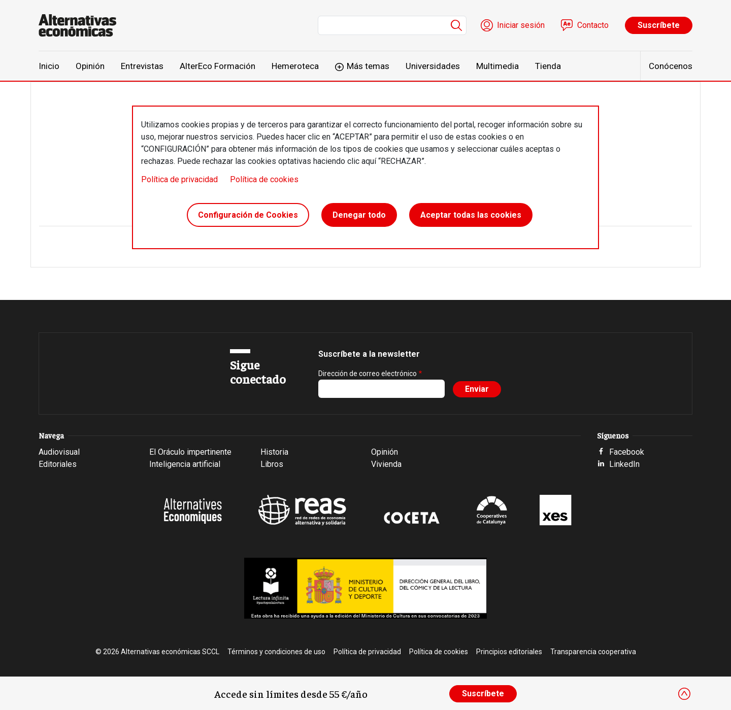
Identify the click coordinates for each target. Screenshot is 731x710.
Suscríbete (659, 25)
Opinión (90, 66)
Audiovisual (59, 452)
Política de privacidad (179, 179)
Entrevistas (142, 66)
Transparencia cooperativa (593, 652)
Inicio (49, 66)
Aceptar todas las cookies (470, 215)
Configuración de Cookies (248, 215)
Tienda (548, 66)
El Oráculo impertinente (190, 452)
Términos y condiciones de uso (276, 652)
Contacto (593, 25)
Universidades (433, 66)
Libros (271, 464)
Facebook (626, 452)
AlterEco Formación (217, 66)
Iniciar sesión (521, 25)
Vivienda (386, 464)
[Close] (684, 694)
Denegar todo (359, 215)
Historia (274, 452)
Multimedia (497, 66)
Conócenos (670, 66)
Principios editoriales (509, 652)
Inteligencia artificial (184, 464)
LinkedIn (624, 464)
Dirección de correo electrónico (367, 373)
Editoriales (58, 464)
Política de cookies (264, 179)
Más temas (368, 66)
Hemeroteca (295, 66)
